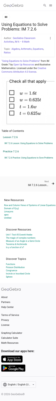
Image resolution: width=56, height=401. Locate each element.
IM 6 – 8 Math (22, 41)
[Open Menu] (50, 5)
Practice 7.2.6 (11, 151)
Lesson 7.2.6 (10, 137)
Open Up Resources (23, 64)
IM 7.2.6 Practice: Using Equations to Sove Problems (28, 158)
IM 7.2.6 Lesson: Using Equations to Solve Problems (28, 143)
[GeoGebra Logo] (13, 5)
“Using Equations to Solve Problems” (20, 61)
